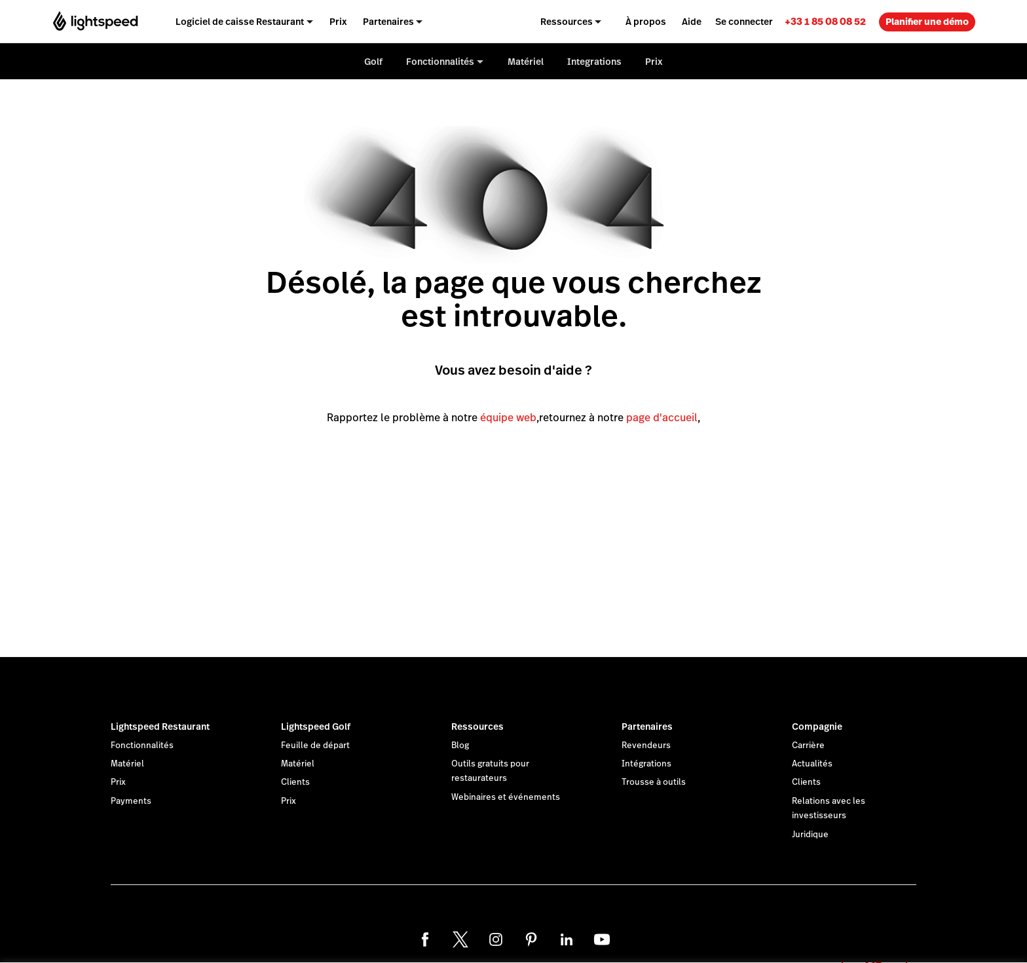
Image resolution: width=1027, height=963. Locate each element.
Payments (131, 801)
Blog (460, 745)
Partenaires (647, 726)
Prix (118, 782)
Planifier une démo (927, 21)
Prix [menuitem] (338, 21)
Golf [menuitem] (373, 61)
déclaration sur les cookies (558, 938)
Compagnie (817, 726)
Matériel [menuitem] (526, 61)
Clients (295, 782)
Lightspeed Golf (315, 726)
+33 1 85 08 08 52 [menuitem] (825, 21)
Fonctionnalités (142, 745)
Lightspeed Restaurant (160, 726)
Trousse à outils (654, 782)
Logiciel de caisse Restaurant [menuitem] (240, 21)
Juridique (810, 834)
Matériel (127, 764)
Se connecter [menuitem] (744, 21)
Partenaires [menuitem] (388, 21)
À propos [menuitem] (646, 21)
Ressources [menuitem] (566, 21)
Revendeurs (646, 745)
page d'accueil (662, 417)
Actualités (812, 764)
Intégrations (646, 764)
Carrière (808, 745)
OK (874, 945)
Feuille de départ (315, 745)
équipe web (508, 417)
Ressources (477, 726)
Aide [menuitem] (691, 21)
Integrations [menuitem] (594, 61)
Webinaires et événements (505, 797)
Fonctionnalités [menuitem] (440, 61)
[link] (825, 21)
